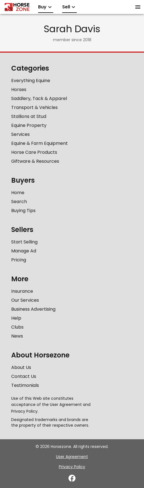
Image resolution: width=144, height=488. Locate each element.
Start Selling (24, 242)
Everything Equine (30, 80)
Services (20, 134)
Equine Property (29, 125)
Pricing (18, 260)
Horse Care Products (34, 152)
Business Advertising (33, 309)
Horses (18, 89)
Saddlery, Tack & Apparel (39, 98)
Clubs (17, 327)
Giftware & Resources (35, 161)
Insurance (22, 291)
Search (19, 201)
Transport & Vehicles (34, 107)
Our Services (25, 300)
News (17, 336)
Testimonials (25, 385)
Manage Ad (23, 251)
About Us (21, 367)
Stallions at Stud (28, 116)
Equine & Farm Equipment (39, 143)
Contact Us (23, 376)
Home (17, 192)
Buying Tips (23, 210)
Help (16, 318)
